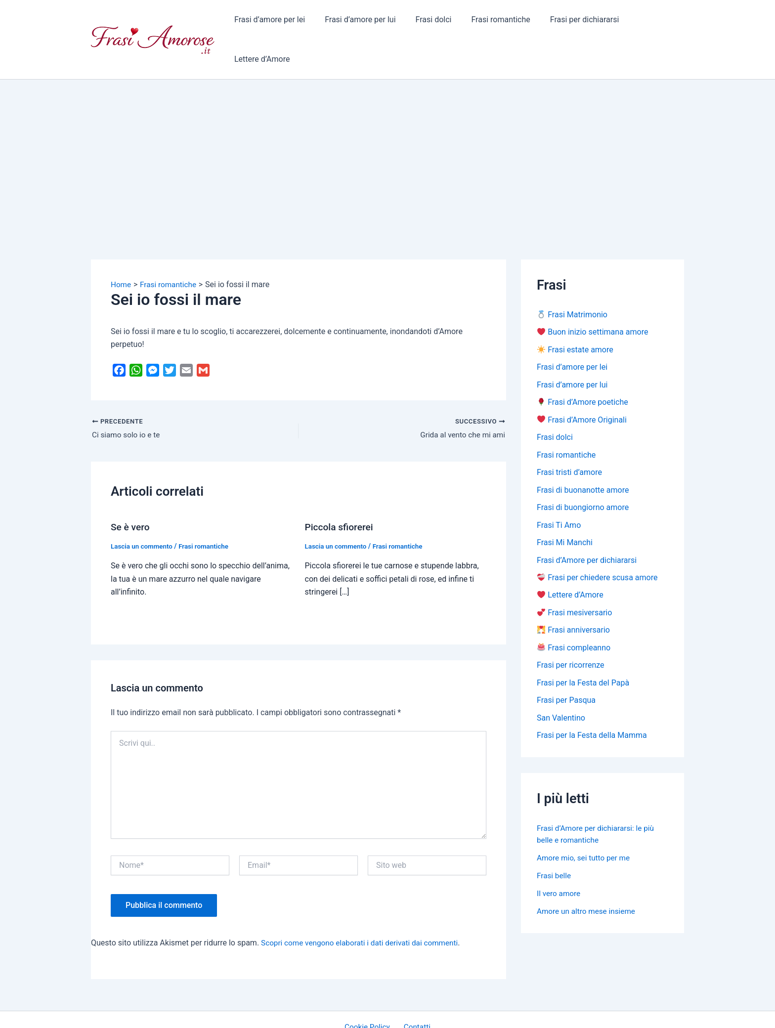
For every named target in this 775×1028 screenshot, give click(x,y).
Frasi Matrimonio (572, 280)
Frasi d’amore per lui (357, 22)
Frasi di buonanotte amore (583, 458)
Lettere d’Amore (648, 22)
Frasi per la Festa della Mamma (592, 707)
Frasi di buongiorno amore (583, 475)
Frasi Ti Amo (559, 493)
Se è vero (131, 493)
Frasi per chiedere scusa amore (597, 547)
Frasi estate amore (575, 315)
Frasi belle (554, 847)
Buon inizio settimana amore (592, 297)
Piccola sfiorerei (341, 493)
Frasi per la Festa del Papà (583, 653)
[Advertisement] (387, 119)
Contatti (415, 993)
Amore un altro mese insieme (588, 883)
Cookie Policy (369, 993)
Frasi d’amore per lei (271, 22)
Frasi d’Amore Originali (582, 386)
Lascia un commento (143, 512)
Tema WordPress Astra (469, 1011)
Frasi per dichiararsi (570, 22)
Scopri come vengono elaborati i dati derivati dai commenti (364, 908)
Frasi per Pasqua (566, 671)
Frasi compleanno (573, 618)
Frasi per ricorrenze (570, 636)
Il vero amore (559, 865)
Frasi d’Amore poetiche (582, 369)
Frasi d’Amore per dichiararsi (587, 529)
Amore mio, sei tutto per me (585, 829)
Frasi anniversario (573, 600)
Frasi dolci (427, 22)
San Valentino (561, 689)
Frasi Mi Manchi (565, 511)
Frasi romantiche (490, 22)
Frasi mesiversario (574, 582)
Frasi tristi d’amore (569, 440)
